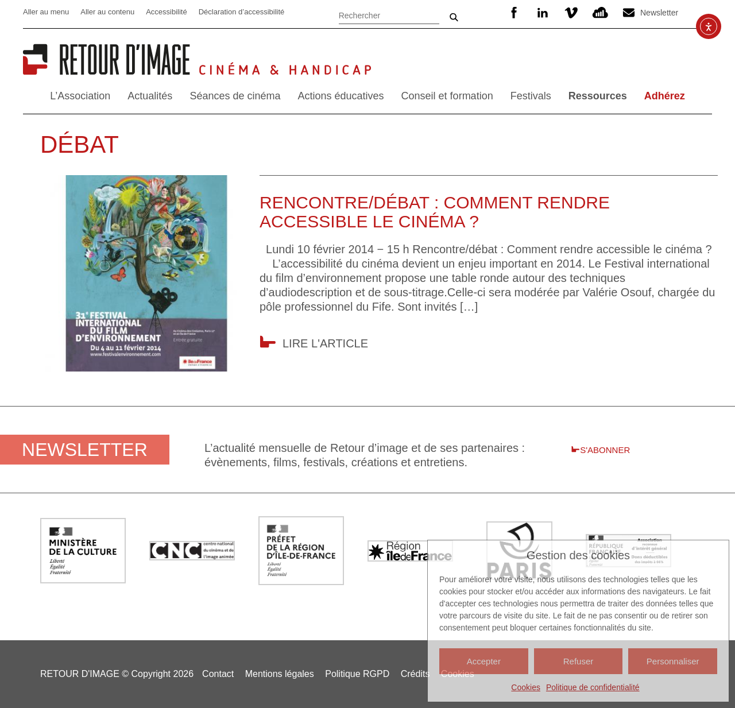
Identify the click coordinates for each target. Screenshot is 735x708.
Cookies (525, 687)
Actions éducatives (340, 96)
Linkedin (542, 12)
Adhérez (664, 96)
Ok (453, 17)
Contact (218, 674)
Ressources (597, 96)
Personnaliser (673, 661)
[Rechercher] (389, 14)
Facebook (514, 12)
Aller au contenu (107, 11)
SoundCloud (600, 12)
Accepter (484, 661)
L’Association (80, 96)
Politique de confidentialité (593, 687)
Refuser (578, 661)
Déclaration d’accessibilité (242, 11)
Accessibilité (166, 11)
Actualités (149, 96)
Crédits (415, 674)
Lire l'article (325, 343)
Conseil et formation (447, 96)
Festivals (530, 96)
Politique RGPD (357, 674)
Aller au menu (46, 11)
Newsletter (659, 12)
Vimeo (571, 12)
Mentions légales (279, 674)
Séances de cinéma (234, 96)
